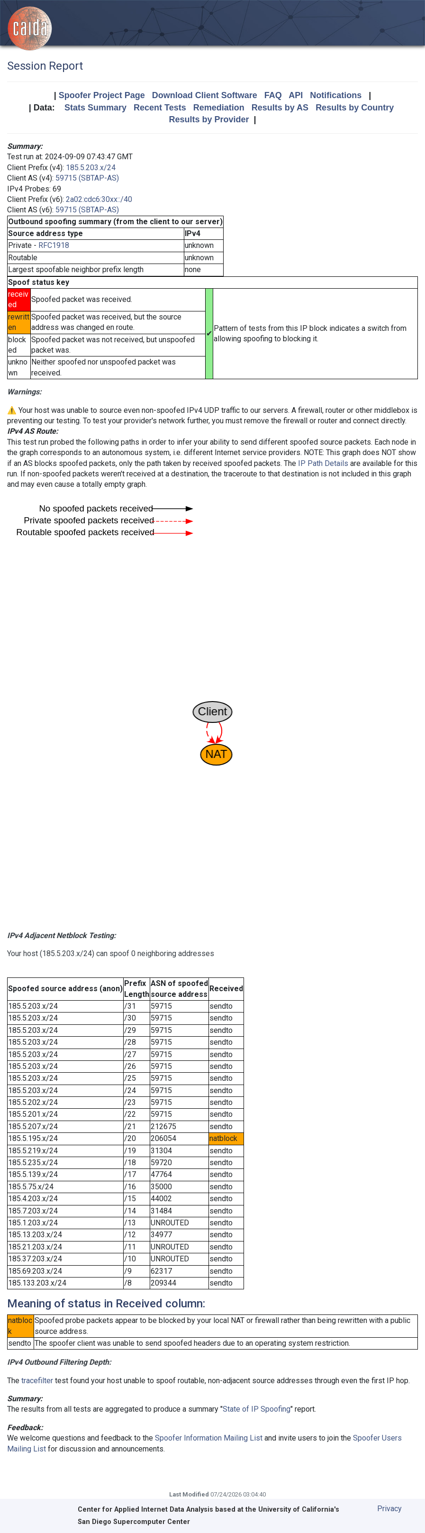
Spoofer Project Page (102, 95)
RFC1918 (53, 245)
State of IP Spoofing (256, 1409)
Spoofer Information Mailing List (208, 1437)
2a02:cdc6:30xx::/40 (99, 199)
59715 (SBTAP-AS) (87, 177)
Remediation (218, 107)
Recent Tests (160, 107)
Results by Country (355, 107)
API (296, 95)
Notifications (336, 95)
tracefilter (37, 1380)
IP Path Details (323, 463)
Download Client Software (204, 95)
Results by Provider (209, 119)
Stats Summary (95, 107)
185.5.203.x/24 (91, 167)
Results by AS (280, 107)
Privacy (389, 1508)
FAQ (273, 95)
